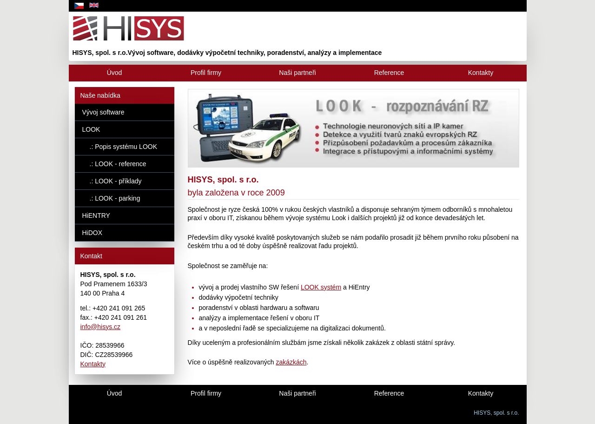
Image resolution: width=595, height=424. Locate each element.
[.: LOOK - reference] (124, 164)
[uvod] (298, 36)
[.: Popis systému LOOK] (124, 146)
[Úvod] (114, 73)
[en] (94, 6)
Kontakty (93, 364)
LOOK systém (321, 287)
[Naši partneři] (298, 73)
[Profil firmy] (206, 73)
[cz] (79, 6)
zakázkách (291, 362)
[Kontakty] (481, 73)
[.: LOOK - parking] (124, 198)
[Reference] (389, 73)
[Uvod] (114, 393)
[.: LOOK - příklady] (124, 181)
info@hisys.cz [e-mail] (100, 326)
